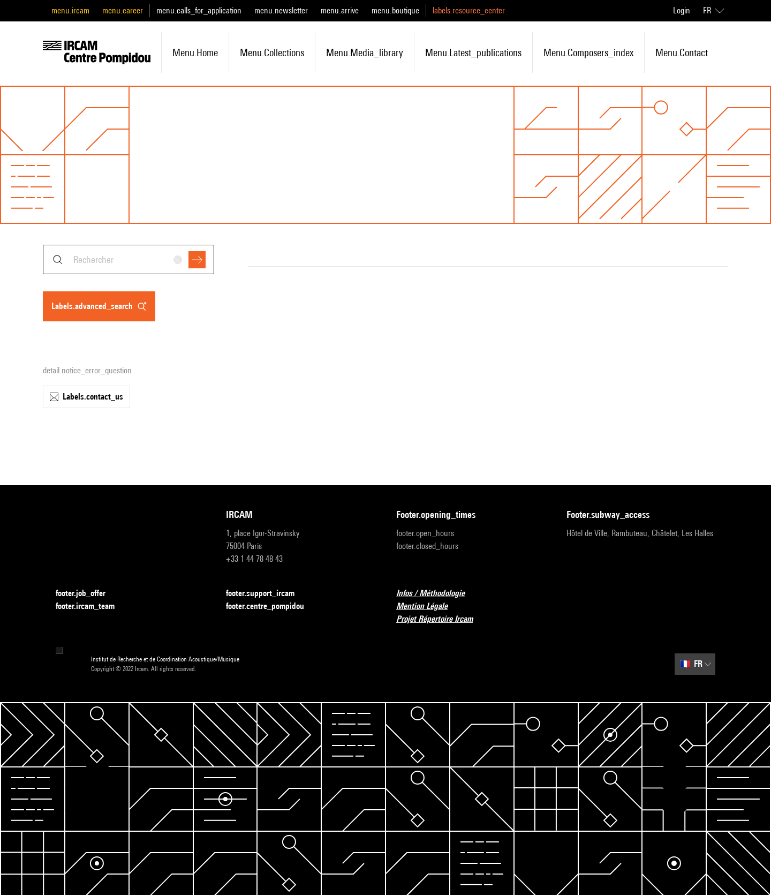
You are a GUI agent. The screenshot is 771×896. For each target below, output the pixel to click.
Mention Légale (428, 606)
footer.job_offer (87, 593)
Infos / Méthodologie (437, 593)
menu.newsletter (281, 10)
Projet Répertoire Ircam (441, 619)
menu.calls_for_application (198, 10)
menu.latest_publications (473, 52)
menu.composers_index (588, 52)
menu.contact (681, 52)
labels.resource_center (469, 10)
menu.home (195, 52)
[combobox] (128, 259)
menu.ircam (70, 10)
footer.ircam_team (91, 606)
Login (681, 10)
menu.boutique (395, 10)
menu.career (122, 10)
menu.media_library (364, 52)
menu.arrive (340, 10)
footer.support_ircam (266, 593)
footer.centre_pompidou (271, 606)
